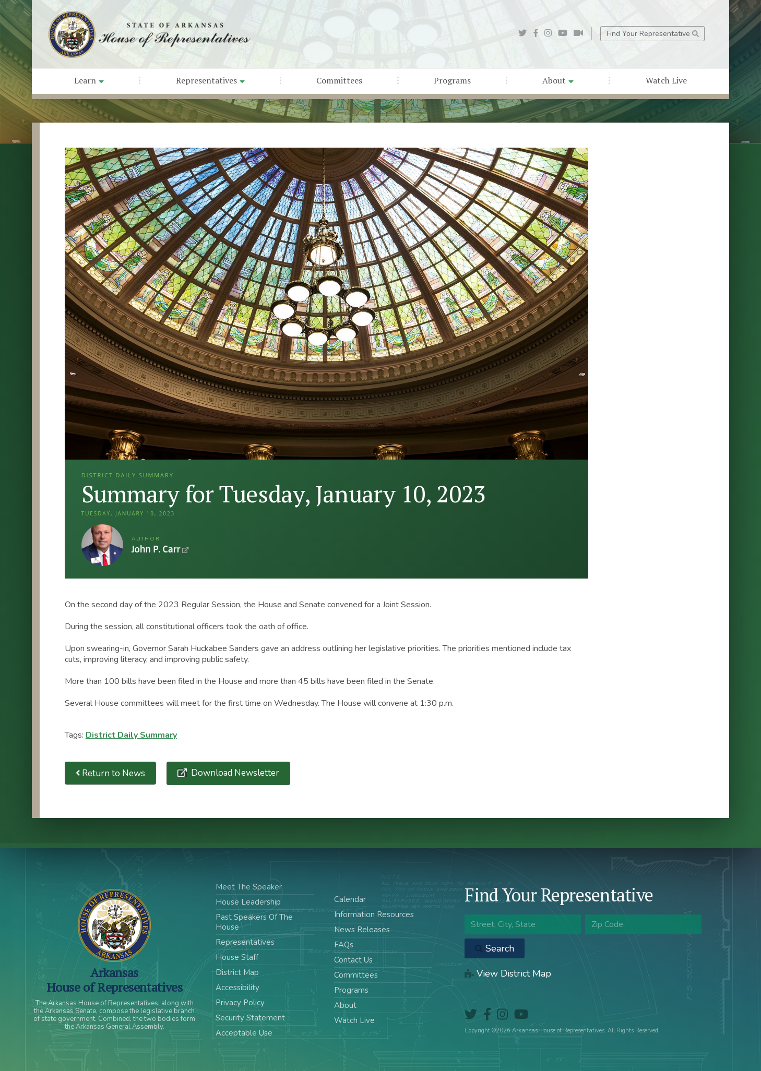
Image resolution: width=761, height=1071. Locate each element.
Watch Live (666, 80)
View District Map (508, 973)
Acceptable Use (244, 1033)
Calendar (350, 899)
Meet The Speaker (249, 887)
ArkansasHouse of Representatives (114, 979)
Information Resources (374, 914)
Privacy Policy (240, 1002)
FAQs (343, 945)
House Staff (237, 957)
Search (494, 948)
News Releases (362, 929)
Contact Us (353, 960)
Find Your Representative (653, 34)
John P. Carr (102, 545)
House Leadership (248, 902)
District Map (237, 972)
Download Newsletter (234, 773)
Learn (89, 80)
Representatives (210, 80)
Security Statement (250, 1018)
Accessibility (237, 987)
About (558, 80)
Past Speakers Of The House (254, 922)
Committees (339, 80)
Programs (452, 80)
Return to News (111, 773)
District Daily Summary (131, 735)
